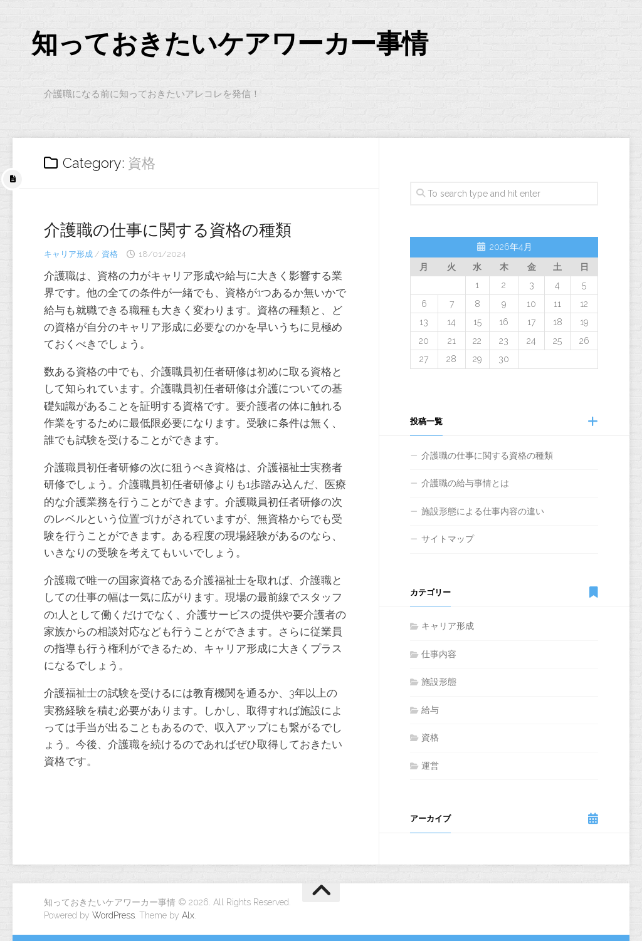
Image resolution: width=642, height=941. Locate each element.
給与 (430, 710)
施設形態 (438, 682)
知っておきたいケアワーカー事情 (229, 43)
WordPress (113, 915)
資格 (110, 254)
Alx (188, 915)
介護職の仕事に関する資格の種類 (168, 230)
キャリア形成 (68, 254)
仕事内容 (438, 654)
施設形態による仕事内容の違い (482, 511)
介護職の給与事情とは (465, 483)
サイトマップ (447, 539)
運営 (430, 766)
